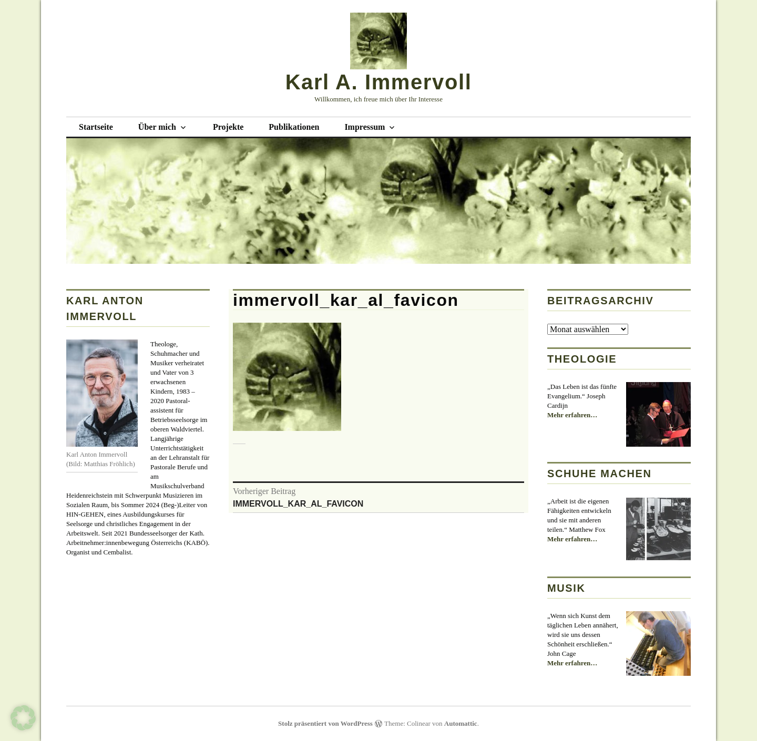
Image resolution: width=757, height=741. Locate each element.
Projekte (228, 126)
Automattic (460, 723)
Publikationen (294, 126)
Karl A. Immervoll (378, 82)
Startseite (96, 126)
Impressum (364, 126)
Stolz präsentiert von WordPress (325, 723)
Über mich (157, 126)
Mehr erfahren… (572, 415)
